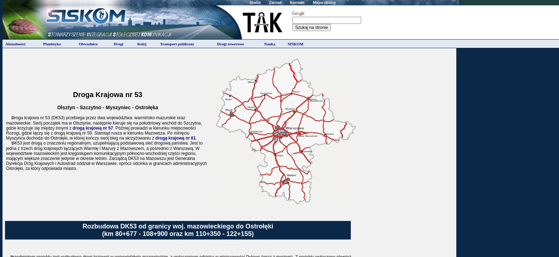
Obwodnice (88, 44)
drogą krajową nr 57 (93, 128)
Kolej (142, 44)
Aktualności (15, 44)
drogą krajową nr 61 (175, 138)
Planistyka (52, 44)
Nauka (269, 44)
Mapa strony (324, 2)
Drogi (118, 44)
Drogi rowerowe (230, 44)
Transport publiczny (177, 44)
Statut (255, 2)
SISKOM (295, 44)
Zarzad (275, 2)
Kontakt (297, 2)
